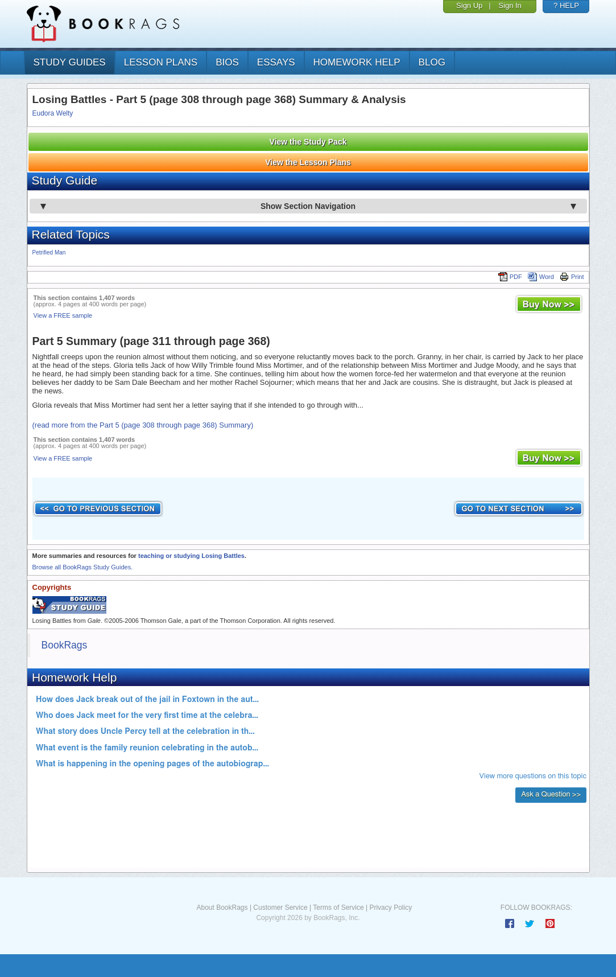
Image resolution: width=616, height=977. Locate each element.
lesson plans (160, 62)
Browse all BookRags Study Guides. (82, 567)
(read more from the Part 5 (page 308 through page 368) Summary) (143, 425)
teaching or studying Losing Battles (191, 555)
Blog (432, 62)
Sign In (509, 5)
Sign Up (469, 5)
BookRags (65, 645)
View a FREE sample (63, 315)
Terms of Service (338, 908)
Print (572, 276)
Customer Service (280, 908)
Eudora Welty (52, 113)
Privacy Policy (390, 908)
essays (276, 62)
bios (227, 62)
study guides (70, 62)
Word (541, 276)
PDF (510, 276)
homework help (356, 62)
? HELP (566, 5)
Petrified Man (49, 252)
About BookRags (221, 908)
